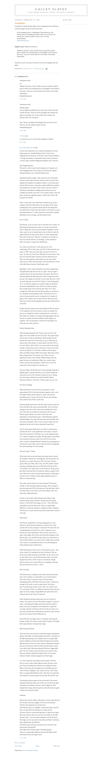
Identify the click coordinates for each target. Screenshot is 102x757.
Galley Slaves (51, 9)
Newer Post (18, 746)
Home (37, 746)
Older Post (56, 746)
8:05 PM (23, 142)
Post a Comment (20, 743)
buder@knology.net (23, 40)
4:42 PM (23, 130)
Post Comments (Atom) (30, 750)
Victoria (22, 136)
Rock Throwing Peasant (27, 147)
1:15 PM (23, 738)
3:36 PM (23, 99)
